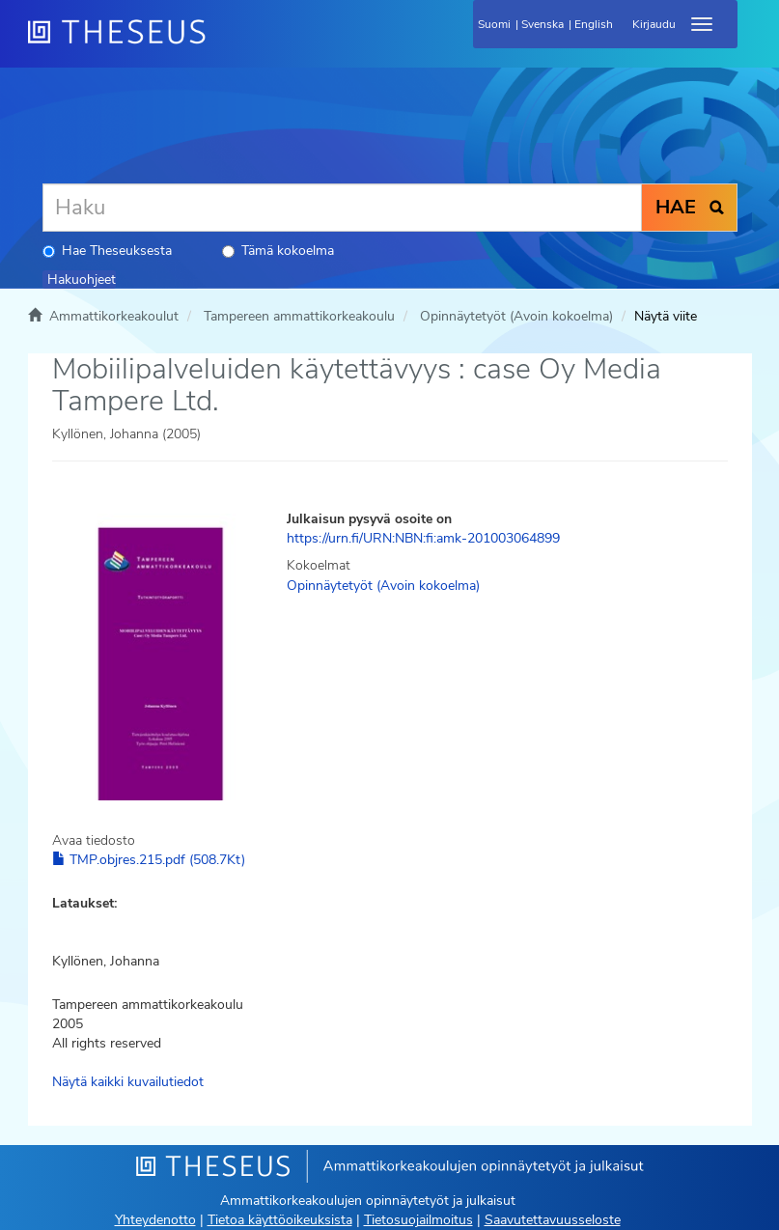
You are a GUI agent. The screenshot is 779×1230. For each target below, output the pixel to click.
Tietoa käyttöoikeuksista (280, 1220)
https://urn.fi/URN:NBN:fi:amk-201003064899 (423, 538)
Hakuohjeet (81, 279)
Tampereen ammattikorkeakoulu (299, 316)
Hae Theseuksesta (107, 250)
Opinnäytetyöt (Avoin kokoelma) (516, 316)
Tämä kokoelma (278, 250)
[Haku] (342, 207)
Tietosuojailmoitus (418, 1220)
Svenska (542, 24)
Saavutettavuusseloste (553, 1220)
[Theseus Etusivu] (221, 43)
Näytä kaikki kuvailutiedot (128, 1082)
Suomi (494, 24)
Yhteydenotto (155, 1220)
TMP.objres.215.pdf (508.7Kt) (148, 860)
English (593, 24)
